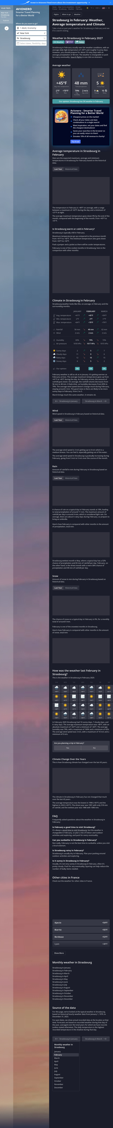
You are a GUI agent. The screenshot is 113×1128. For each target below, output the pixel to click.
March (57, 1058)
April (56, 1061)
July (55, 1071)
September (58, 1078)
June (56, 1068)
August (57, 1074)
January (57, 1051)
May (56, 1064)
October (57, 1081)
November (58, 1084)
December (58, 1087)
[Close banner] (110, 2)
